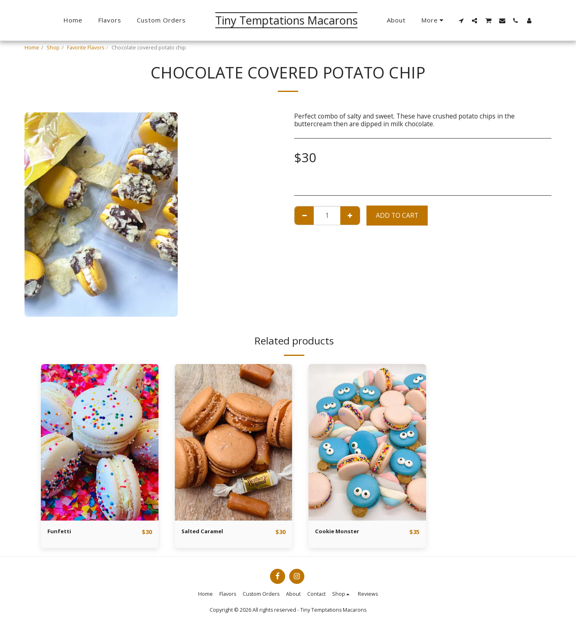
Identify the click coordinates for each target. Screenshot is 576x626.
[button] (461, 20)
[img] (100, 442)
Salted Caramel (206, 531)
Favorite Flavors (85, 47)
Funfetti (61, 531)
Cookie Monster (340, 531)
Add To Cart (397, 215)
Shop (53, 47)
